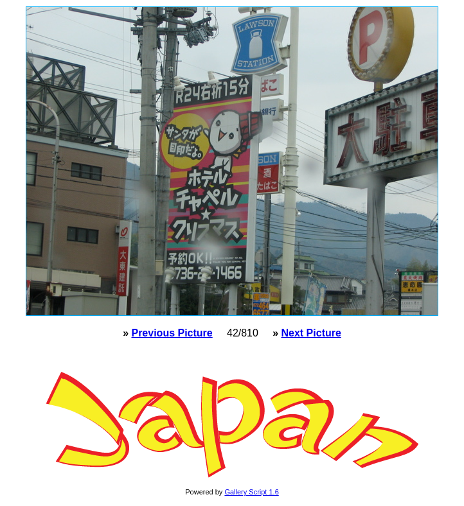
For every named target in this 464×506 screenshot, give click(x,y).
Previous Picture (171, 332)
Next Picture (311, 332)
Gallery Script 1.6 (251, 492)
